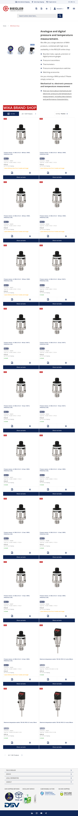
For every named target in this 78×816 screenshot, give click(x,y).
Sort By (58, 113)
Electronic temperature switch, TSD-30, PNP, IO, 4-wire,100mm (56, 722)
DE (69, 2)
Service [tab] (8, 774)
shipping (12, 166)
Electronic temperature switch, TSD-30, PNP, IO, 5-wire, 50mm (20, 722)
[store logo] (13, 8)
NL (74, 2)
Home (4, 26)
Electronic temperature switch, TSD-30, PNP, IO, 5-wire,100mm (56, 659)
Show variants (21, 177)
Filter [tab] (13, 114)
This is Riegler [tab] (11, 770)
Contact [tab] (9, 782)
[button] (60, 8)
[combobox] (39, 16)
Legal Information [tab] (12, 778)
